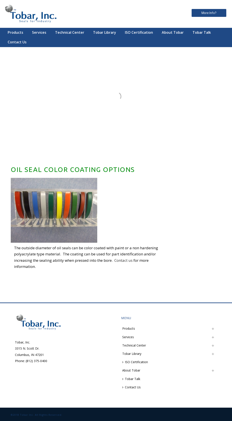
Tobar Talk (201, 32)
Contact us (123, 260)
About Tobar (173, 32)
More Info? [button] (208, 13)
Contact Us (17, 42)
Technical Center (69, 32)
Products (15, 32)
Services (39, 32)
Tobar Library (104, 32)
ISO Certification (139, 32)
